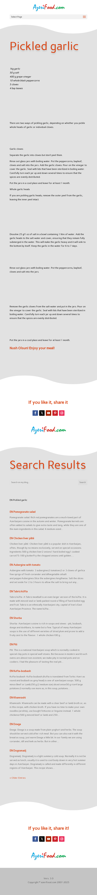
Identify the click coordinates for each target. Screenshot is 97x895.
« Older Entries (18, 777)
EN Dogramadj (18, 750)
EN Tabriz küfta (19, 591)
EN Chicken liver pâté (22, 538)
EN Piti (13, 644)
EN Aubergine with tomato (25, 564)
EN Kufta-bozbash (20, 671)
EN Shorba (16, 618)
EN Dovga (15, 724)
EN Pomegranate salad (22, 511)
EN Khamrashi (18, 697)
